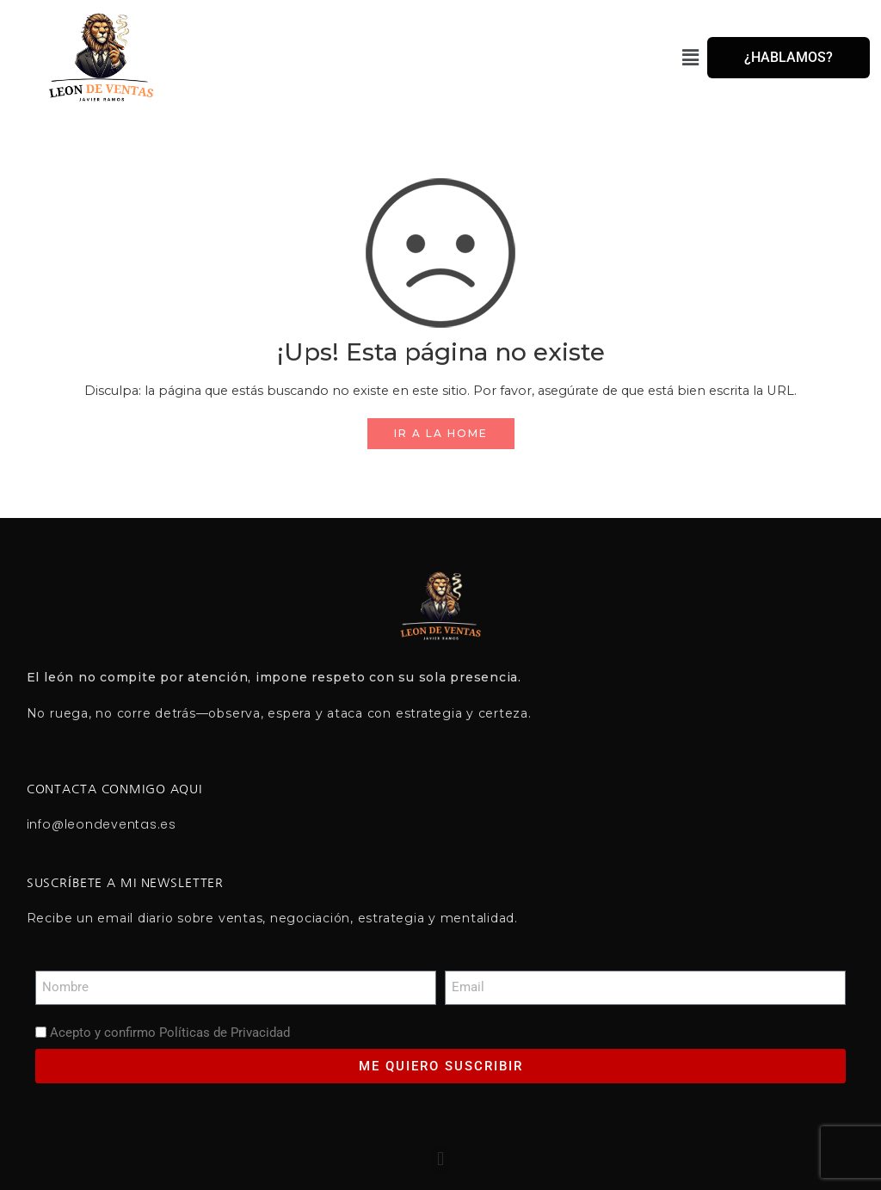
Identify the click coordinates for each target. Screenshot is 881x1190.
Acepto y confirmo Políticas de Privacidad (170, 1033)
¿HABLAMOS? (788, 57)
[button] (451, 58)
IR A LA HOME (441, 433)
